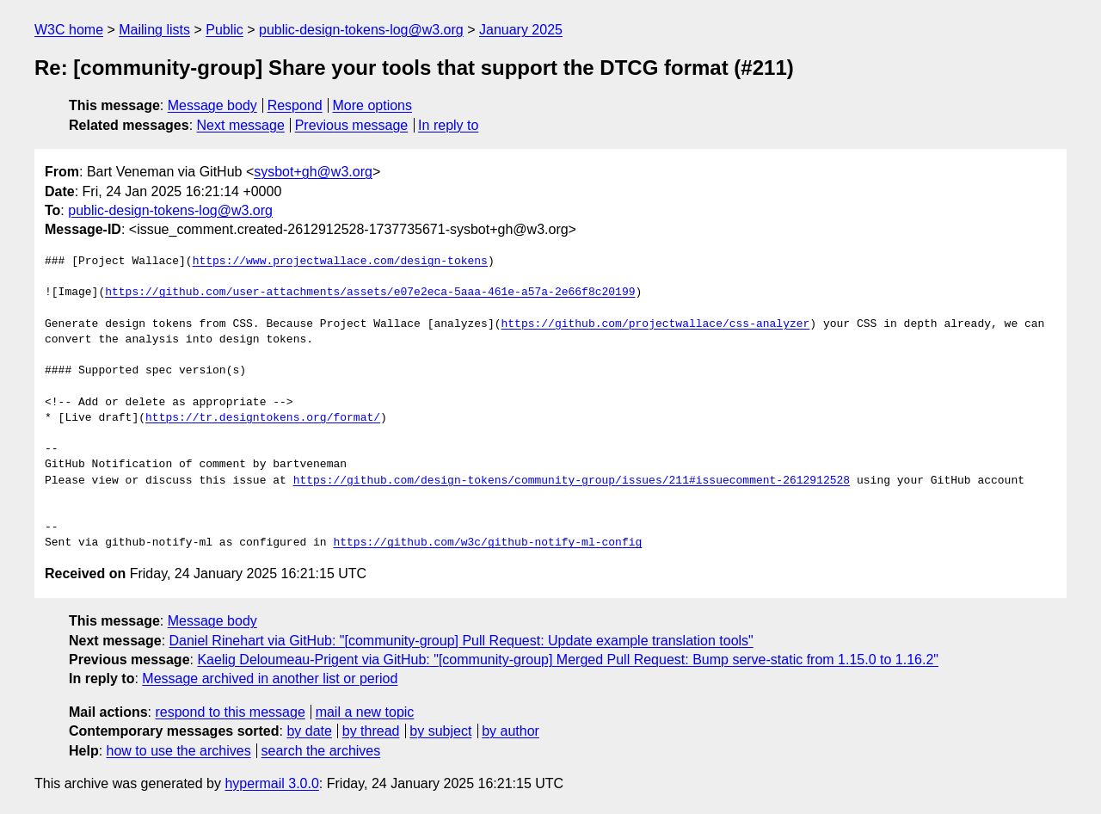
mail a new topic (365, 712)
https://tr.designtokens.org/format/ (262, 418)
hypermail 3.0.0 (271, 783)
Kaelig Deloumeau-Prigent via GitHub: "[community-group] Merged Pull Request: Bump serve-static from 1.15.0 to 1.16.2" (567, 659)
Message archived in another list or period (269, 678)
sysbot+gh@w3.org (313, 171)
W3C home (68, 29)
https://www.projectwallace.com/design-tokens (340, 261)
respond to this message (229, 712)
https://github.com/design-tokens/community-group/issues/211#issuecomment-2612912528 (571, 481)
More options (373, 105)
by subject (440, 731)
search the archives (321, 750)
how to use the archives (179, 750)
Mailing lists (154, 29)
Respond (295, 105)
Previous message (352, 125)
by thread (371, 731)
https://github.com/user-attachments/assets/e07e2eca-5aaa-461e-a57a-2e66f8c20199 (370, 292)
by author (510, 731)
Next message (241, 125)
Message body (212, 105)
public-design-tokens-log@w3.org (361, 29)
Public (224, 29)
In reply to (448, 125)
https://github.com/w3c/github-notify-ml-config (487, 543)
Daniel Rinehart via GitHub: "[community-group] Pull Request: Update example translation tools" (461, 640)
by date (308, 731)
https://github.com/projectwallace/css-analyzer (655, 324)
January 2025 (521, 29)
